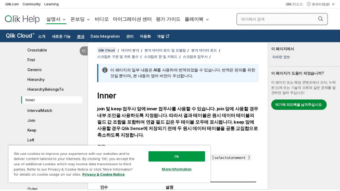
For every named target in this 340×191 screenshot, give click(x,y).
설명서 (53, 19)
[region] (107, 162)
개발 (160, 36)
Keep (31, 130)
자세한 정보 (281, 57)
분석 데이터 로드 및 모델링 (165, 50)
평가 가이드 (168, 19)
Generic (34, 69)
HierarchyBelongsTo (45, 89)
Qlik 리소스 (294, 4)
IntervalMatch (39, 110)
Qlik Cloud (20, 35)
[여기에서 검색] (282, 19)
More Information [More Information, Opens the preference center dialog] (173, 165)
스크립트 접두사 (195, 56)
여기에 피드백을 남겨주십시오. (299, 104)
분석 (80, 36)
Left (30, 140)
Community (32, 4)
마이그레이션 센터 (132, 19)
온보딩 (77, 19)
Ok (172, 152)
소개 (41, 36)
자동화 (145, 36)
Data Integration (105, 36)
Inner (30, 100)
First (31, 60)
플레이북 (194, 19)
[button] (321, 18)
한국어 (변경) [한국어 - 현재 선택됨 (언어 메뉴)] (321, 4)
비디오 (102, 19)
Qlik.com (12, 4)
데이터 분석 (130, 50)
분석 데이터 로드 (204, 50)
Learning (51, 4)
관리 (130, 36)
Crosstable (37, 50)
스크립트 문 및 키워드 (160, 56)
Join (31, 120)
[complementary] (304, 116)
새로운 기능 (61, 36)
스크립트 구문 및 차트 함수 (117, 56)
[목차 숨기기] (84, 50)
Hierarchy (36, 79)
